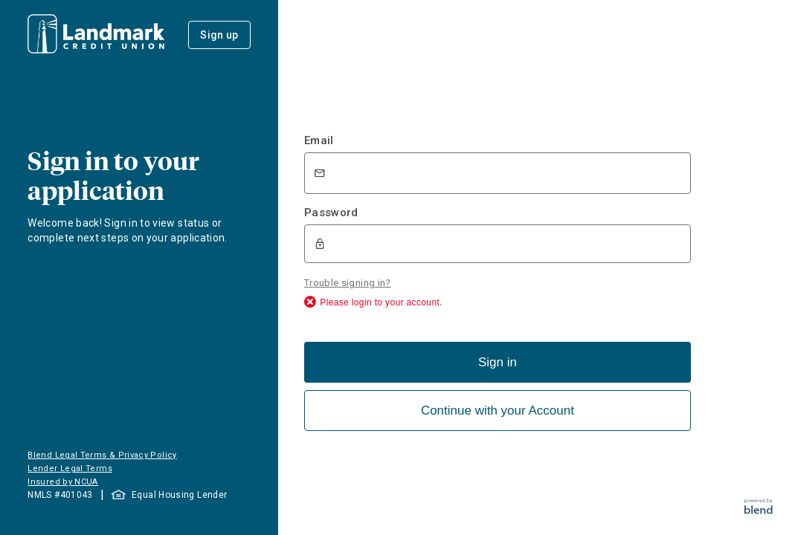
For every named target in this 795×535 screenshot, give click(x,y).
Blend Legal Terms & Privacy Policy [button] (102, 455)
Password (331, 212)
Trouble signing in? (347, 281)
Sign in (497, 361)
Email (319, 140)
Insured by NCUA (62, 482)
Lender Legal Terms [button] (70, 468)
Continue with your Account (497, 409)
